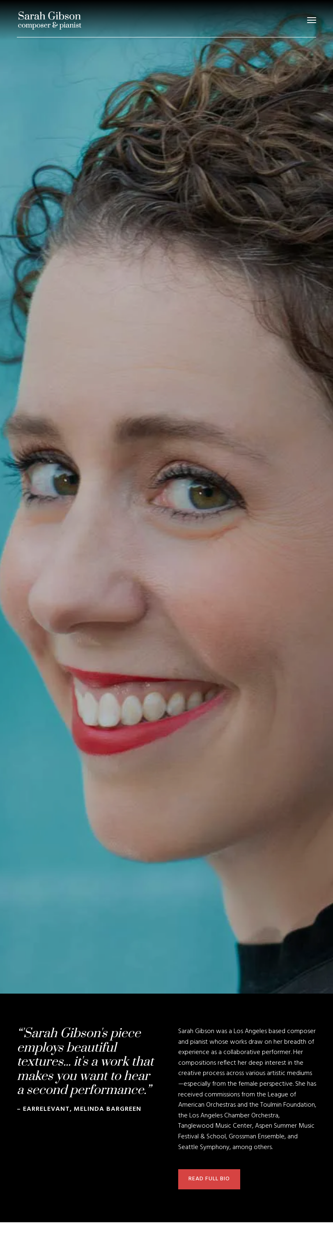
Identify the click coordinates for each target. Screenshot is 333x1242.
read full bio (209, 1179)
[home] (50, 20)
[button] (312, 20)
